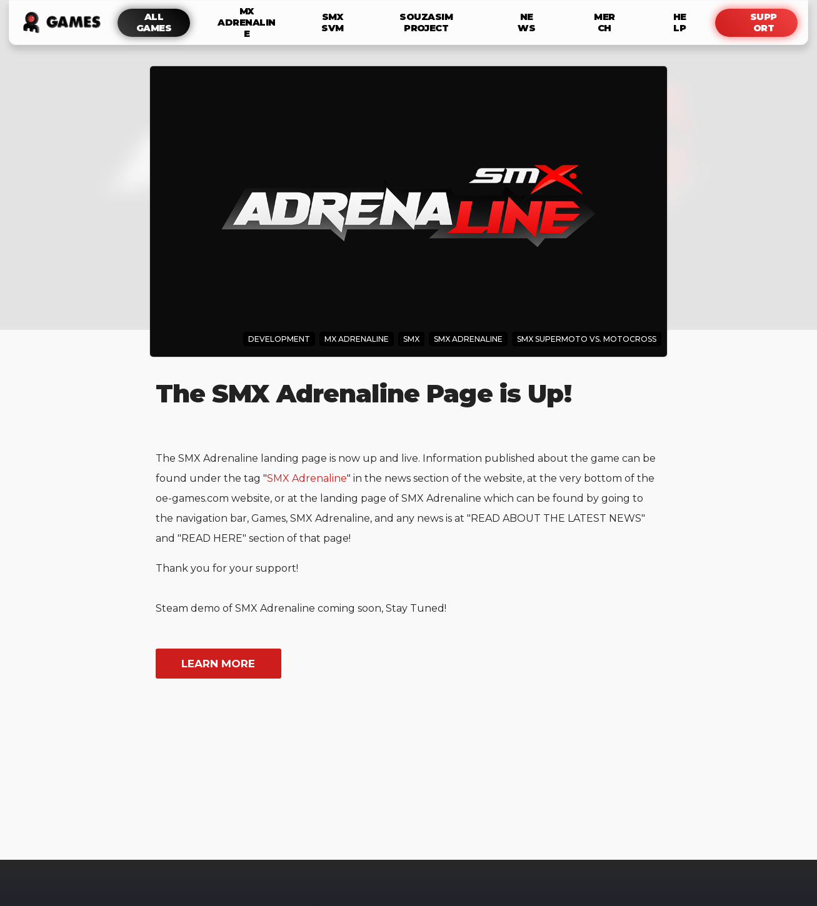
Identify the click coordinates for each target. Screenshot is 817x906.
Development (279, 339)
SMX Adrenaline (307, 478)
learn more (218, 663)
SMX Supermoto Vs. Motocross (586, 339)
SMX (411, 339)
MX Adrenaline (356, 339)
